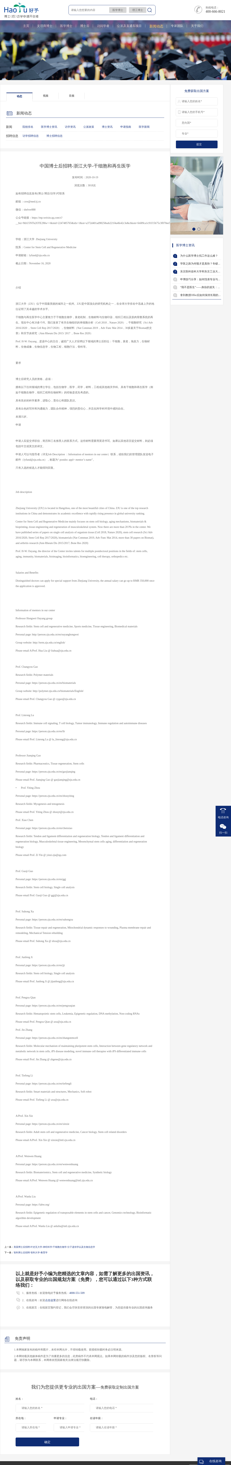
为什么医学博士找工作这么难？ (199, 255)
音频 (71, 95)
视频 (45, 95)
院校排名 (28, 126)
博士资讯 (107, 126)
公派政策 (88, 126)
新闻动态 (156, 26)
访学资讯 (70, 126)
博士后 (84, 25)
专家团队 (177, 25)
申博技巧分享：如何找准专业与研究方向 (204, 279)
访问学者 (103, 25)
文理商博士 (44, 25)
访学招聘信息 (31, 135)
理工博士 (137, 10)
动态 (19, 96)
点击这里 (50, 1300)
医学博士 (117, 10)
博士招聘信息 (54, 135)
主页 (26, 25)
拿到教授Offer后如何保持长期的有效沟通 (204, 295)
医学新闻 (144, 126)
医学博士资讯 (49, 126)
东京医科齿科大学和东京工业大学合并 (203, 271)
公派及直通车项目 (129, 25)
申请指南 (125, 126)
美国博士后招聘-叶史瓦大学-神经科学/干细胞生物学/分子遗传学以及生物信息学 (54, 1247)
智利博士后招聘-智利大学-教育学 (31, 1252)
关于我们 (197, 25)
